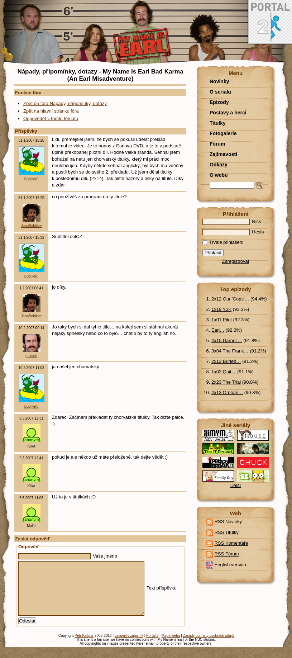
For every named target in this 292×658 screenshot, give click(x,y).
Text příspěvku (97, 593)
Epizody (219, 102)
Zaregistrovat (235, 261)
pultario (31, 356)
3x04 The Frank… (230, 351)
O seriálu (220, 92)
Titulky (218, 123)
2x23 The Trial (226, 382)
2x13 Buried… (226, 361)
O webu (219, 175)
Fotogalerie (223, 133)
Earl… (217, 330)
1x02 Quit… (223, 371)
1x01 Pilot (221, 319)
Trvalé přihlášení (223, 242)
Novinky (219, 81)
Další (235, 485)
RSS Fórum (227, 554)
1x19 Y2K (221, 309)
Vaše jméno (67, 556)
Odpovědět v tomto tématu (50, 118)
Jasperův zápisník (129, 646)
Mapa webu (171, 646)
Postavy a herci (228, 112)
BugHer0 (31, 179)
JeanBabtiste (31, 226)
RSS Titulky (227, 532)
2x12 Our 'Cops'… (230, 299)
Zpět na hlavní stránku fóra (51, 111)
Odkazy (219, 164)
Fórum (217, 144)
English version (230, 565)
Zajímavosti (223, 154)
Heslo (233, 232)
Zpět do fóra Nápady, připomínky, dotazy (65, 103)
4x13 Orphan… (227, 392)
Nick (231, 221)
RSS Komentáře (231, 543)
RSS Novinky (228, 522)
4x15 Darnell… (226, 340)
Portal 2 (152, 646)
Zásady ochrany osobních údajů (208, 646)
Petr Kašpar (84, 646)
